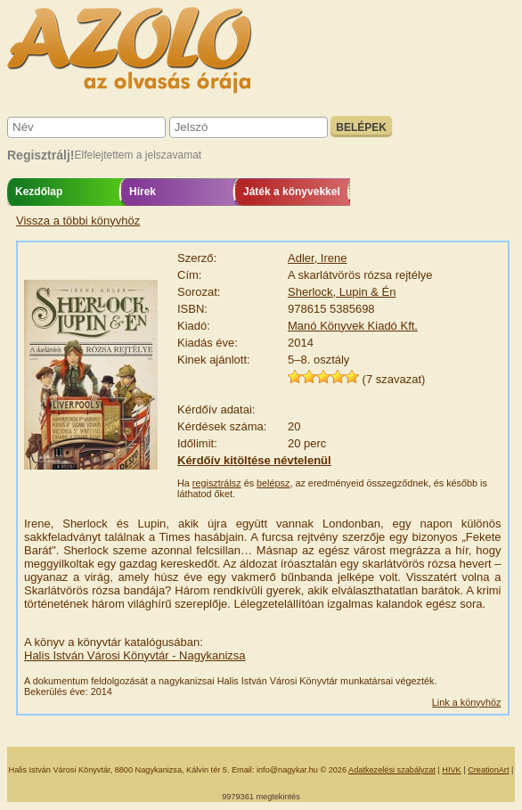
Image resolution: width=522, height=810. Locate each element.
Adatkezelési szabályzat (392, 769)
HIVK (451, 769)
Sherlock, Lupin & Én (342, 292)
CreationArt (488, 769)
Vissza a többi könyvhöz (78, 220)
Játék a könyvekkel (291, 191)
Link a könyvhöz (467, 702)
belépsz (273, 483)
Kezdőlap (38, 191)
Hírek (142, 191)
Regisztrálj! (40, 155)
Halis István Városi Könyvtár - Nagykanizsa (135, 655)
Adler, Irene (317, 258)
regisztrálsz (216, 483)
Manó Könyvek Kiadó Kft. (353, 325)
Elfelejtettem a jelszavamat (137, 155)
